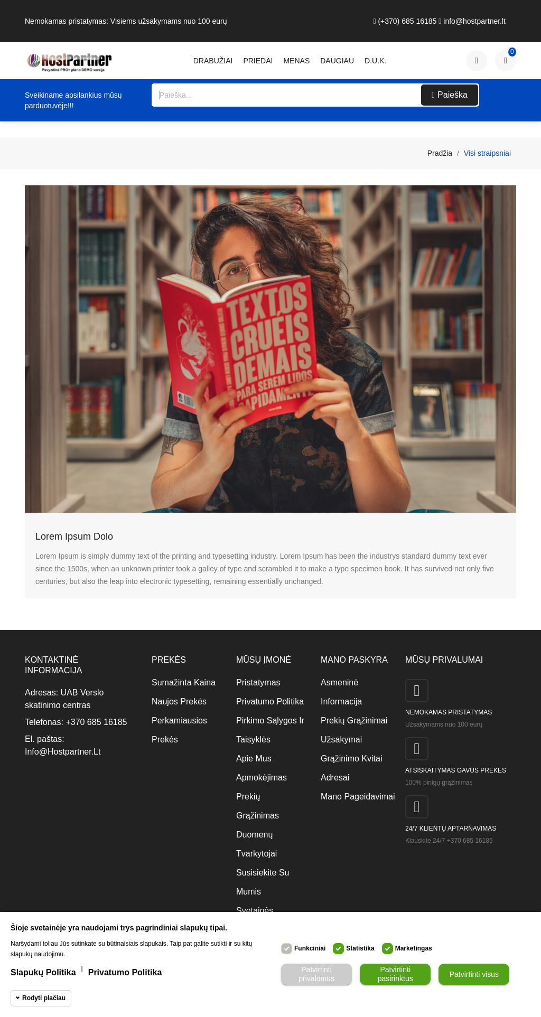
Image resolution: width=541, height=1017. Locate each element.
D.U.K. (375, 60)
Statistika (360, 948)
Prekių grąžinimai (354, 720)
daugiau (337, 60)
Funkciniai (309, 948)
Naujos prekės (179, 701)
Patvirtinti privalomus (316, 974)
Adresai (335, 777)
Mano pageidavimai (355, 796)
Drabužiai (213, 60)
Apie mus (254, 758)
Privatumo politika (270, 701)
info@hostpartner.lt (472, 21)
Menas (296, 60)
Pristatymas (258, 682)
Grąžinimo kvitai (351, 758)
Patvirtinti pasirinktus (395, 974)
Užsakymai (341, 739)
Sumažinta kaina (184, 682)
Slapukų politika (43, 972)
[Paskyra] (476, 60)
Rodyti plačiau (44, 998)
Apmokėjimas (261, 777)
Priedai (258, 60)
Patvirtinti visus (474, 974)
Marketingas (413, 948)
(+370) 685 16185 (404, 21)
